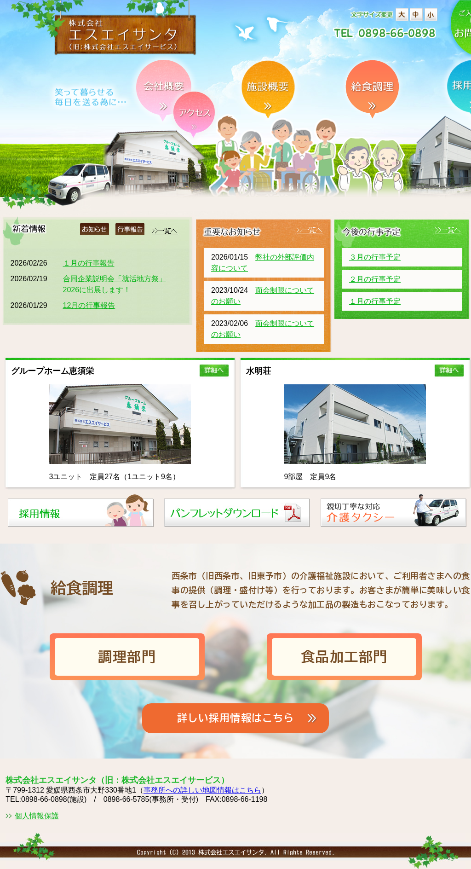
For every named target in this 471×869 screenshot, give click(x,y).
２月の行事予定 (375, 279)
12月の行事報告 (89, 305)
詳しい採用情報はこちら (235, 718)
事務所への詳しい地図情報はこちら (202, 790)
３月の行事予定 (375, 257)
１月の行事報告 (89, 263)
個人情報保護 (37, 816)
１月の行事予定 (375, 301)
